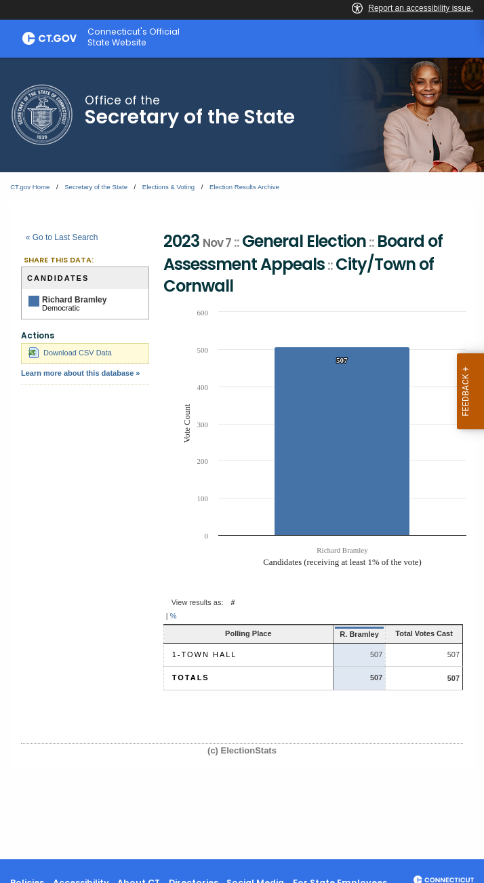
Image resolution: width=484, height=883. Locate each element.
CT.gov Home (29, 187)
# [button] (233, 602)
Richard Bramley (74, 300)
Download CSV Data (70, 353)
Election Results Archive (244, 187)
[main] (242, 458)
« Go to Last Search (62, 237)
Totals (190, 677)
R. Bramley (340, 634)
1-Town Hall (204, 654)
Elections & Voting (168, 187)
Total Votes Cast (416, 633)
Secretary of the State (95, 187)
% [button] (173, 616)
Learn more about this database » (80, 373)
